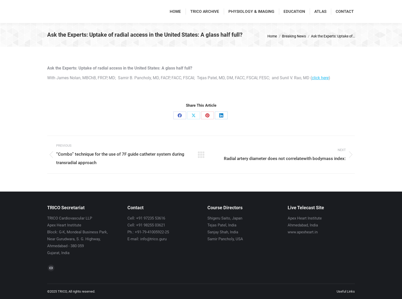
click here (320, 77)
